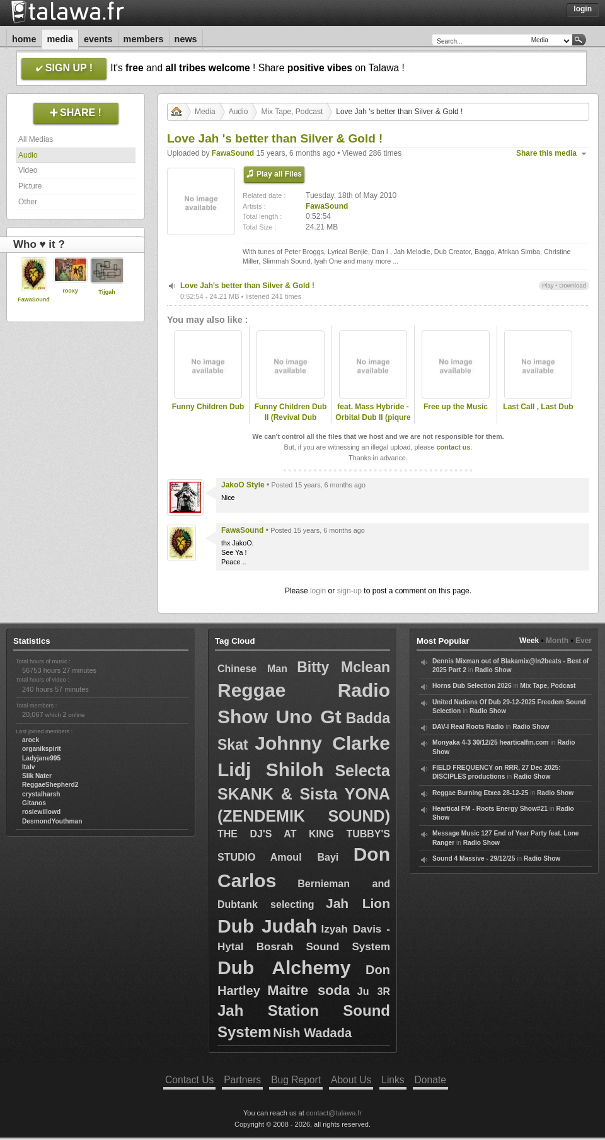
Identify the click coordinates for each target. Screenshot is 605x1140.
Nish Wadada (312, 1033)
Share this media (546, 153)
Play (548, 285)
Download (572, 285)
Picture (30, 186)
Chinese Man (252, 668)
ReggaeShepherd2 (50, 784)
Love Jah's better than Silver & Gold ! (247, 285)
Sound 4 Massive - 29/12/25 (473, 858)
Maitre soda (308, 990)
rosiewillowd (41, 811)
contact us (453, 447)
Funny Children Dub (208, 406)
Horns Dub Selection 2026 (472, 685)
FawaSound (34, 299)
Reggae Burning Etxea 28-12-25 (480, 792)
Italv (28, 767)
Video (27, 170)
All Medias (35, 139)
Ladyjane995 (41, 758)
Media (60, 39)
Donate (430, 1079)
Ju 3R (373, 991)
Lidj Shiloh (270, 769)
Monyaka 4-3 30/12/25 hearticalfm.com (490, 742)
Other (27, 201)
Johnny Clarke (322, 743)
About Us (351, 1079)
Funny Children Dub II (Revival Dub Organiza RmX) (291, 417)
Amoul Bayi (304, 857)
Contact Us (189, 1079)
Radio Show (493, 669)
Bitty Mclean (343, 667)
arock (30, 739)
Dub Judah (267, 926)
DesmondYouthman (52, 821)
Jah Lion (358, 903)
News (186, 39)
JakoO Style (243, 484)
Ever (583, 640)
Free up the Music (456, 406)
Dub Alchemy (283, 967)
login (318, 590)
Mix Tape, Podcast (292, 111)
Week (529, 640)
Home (24, 39)
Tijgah (106, 292)
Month (557, 640)
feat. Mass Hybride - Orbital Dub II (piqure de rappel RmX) (372, 417)
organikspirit (41, 748)
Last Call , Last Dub (538, 406)
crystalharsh (41, 794)
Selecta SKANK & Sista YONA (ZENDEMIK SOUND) (303, 793)
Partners (242, 1079)
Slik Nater (37, 775)
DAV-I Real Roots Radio (468, 726)
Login (582, 8)
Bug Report (296, 1079)
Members (144, 39)
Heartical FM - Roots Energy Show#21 (490, 808)
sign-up (349, 590)
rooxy (70, 291)
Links (392, 1079)
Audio (28, 155)
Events (98, 39)
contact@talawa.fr (334, 1113)
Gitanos (34, 803)
